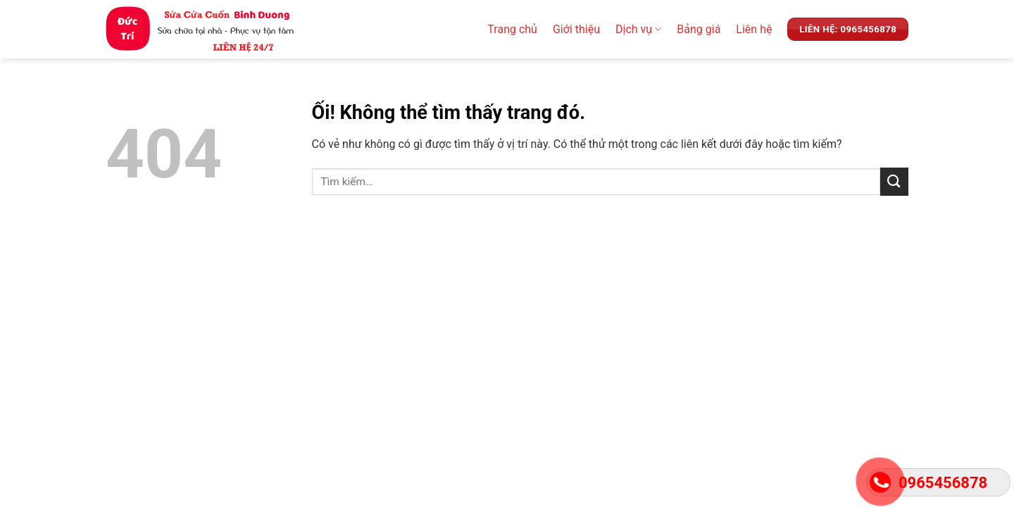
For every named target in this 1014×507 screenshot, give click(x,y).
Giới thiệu (576, 29)
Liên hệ (754, 29)
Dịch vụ (638, 30)
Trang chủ (512, 29)
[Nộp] (894, 181)
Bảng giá (698, 29)
